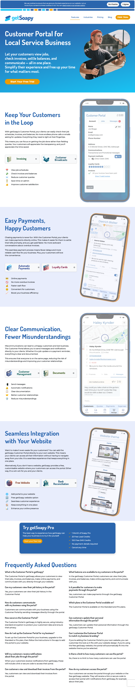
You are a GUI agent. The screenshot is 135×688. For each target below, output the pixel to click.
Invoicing (21, 158)
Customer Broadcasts (61, 159)
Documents (59, 373)
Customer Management (24, 373)
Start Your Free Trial (22, 81)
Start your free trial (32, 541)
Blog (110, 17)
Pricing (100, 17)
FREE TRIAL (122, 17)
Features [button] (75, 17)
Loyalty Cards (60, 267)
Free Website (22, 482)
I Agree (125, 4)
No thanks (113, 4)
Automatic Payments (24, 267)
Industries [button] (88, 17)
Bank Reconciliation (61, 483)
